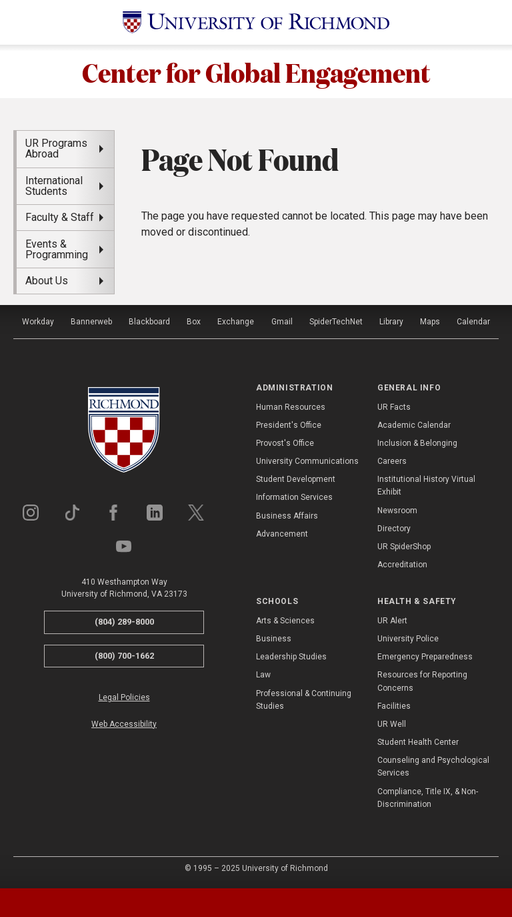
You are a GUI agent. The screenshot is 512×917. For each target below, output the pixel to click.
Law (263, 674)
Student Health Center (418, 742)
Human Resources (290, 407)
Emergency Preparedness (425, 656)
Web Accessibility (124, 724)
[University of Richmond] (256, 22)
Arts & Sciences (285, 620)
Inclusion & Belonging (417, 443)
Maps (430, 321)
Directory (394, 528)
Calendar (473, 321)
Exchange (235, 321)
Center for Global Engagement (256, 71)
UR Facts (394, 407)
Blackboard (149, 321)
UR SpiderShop (404, 546)
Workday (38, 321)
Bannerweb (91, 321)
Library (391, 321)
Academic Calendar (414, 425)
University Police (408, 638)
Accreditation (402, 564)
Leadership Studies (291, 656)
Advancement (282, 534)
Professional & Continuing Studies (303, 700)
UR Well (391, 724)
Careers (392, 461)
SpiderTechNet (336, 321)
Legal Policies (124, 697)
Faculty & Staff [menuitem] (59, 217)
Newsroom (397, 510)
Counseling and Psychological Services (433, 766)
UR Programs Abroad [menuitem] (56, 148)
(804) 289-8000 (124, 622)
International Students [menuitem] (54, 186)
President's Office (288, 425)
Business (273, 638)
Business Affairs (287, 516)
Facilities (394, 706)
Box (194, 321)
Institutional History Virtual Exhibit (426, 486)
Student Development (295, 479)
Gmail (282, 321)
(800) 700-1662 (124, 656)
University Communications (307, 461)
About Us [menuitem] (46, 280)
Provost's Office (285, 443)
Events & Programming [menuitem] (56, 249)
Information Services (294, 497)
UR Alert (392, 620)
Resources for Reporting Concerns (422, 681)
